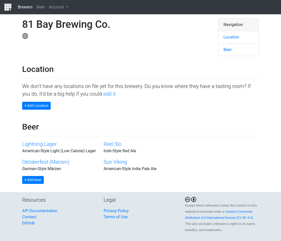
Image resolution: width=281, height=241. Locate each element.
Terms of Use (116, 216)
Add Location (36, 106)
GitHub (28, 223)
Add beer (32, 180)
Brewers (25, 7)
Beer (41, 7)
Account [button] (57, 7)
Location (231, 37)
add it (109, 94)
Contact (29, 216)
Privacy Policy (116, 210)
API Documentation (39, 210)
